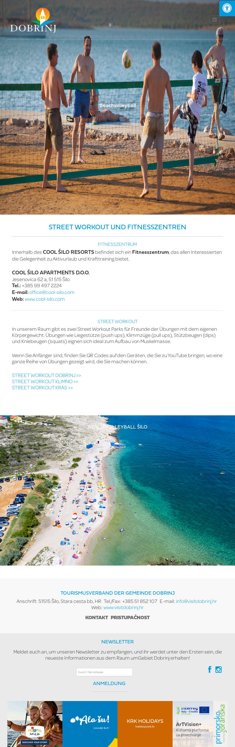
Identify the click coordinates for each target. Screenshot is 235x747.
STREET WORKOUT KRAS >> (42, 387)
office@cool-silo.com (52, 291)
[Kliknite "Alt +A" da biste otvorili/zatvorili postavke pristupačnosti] (227, 8)
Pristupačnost (130, 618)
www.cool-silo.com (45, 298)
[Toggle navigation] (214, 20)
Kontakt (96, 618)
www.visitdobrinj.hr (123, 607)
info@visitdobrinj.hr (196, 600)
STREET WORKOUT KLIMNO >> (45, 381)
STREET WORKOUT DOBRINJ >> (46, 375)
